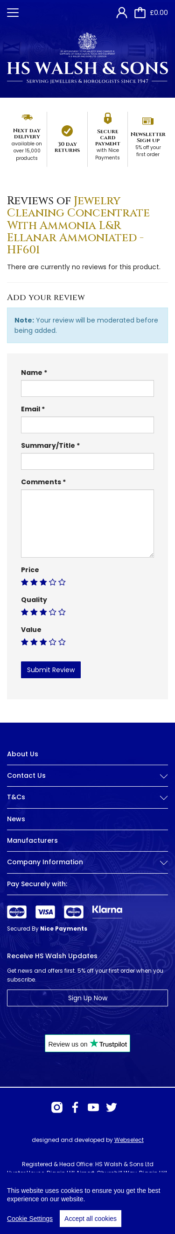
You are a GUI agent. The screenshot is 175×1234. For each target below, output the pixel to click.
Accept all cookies (90, 1224)
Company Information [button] (87, 862)
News (16, 819)
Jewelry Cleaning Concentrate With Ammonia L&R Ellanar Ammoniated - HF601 (78, 226)
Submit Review (51, 669)
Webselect (129, 1140)
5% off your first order (148, 151)
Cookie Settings (30, 1224)
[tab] (87, 783)
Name (31, 372)
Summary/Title (48, 445)
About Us (22, 754)
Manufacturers (32, 840)
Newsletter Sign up (148, 137)
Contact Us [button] (87, 775)
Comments (41, 482)
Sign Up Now (87, 998)
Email (30, 409)
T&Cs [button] (87, 797)
